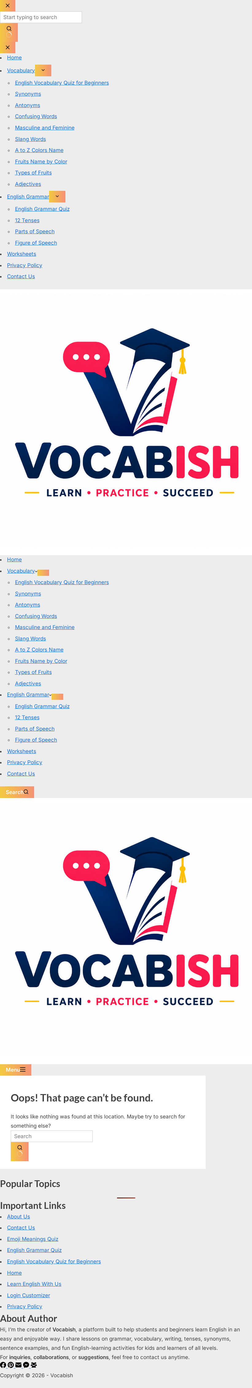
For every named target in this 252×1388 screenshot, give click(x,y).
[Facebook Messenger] (27, 1366)
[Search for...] (52, 1136)
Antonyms (27, 605)
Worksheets (21, 751)
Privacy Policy (24, 762)
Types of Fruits (33, 672)
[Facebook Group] (34, 1366)
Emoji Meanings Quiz (32, 1239)
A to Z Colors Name (39, 650)
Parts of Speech (35, 729)
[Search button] (20, 1151)
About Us (18, 1216)
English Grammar (29, 695)
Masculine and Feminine (45, 627)
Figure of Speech (36, 740)
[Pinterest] (11, 1366)
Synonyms (28, 594)
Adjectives (28, 683)
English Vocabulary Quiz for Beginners (62, 582)
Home (14, 559)
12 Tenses (27, 717)
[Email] (19, 1366)
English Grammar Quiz (42, 706)
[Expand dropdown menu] (43, 573)
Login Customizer (28, 1295)
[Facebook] (4, 1366)
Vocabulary (22, 571)
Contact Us (21, 774)
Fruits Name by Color (41, 661)
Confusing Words (36, 616)
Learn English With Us (34, 1284)
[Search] (17, 792)
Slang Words (30, 639)
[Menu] (15, 1070)
